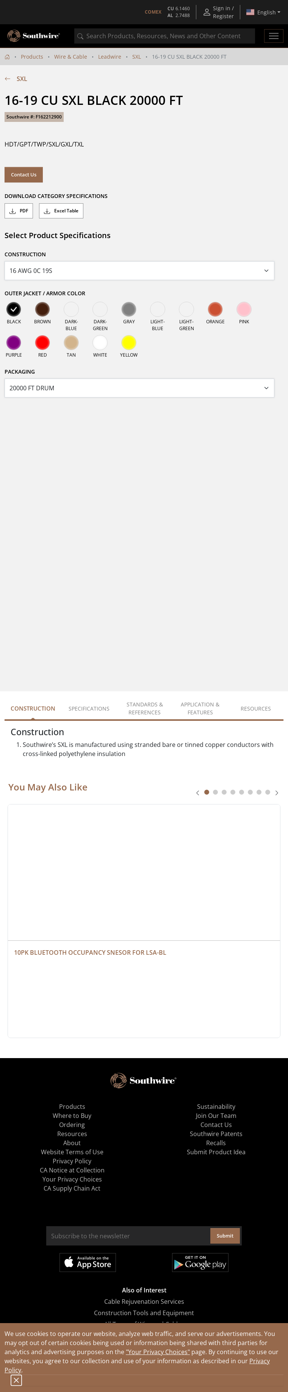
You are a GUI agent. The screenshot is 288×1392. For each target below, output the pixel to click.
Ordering (72, 1125)
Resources (72, 1134)
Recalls (216, 1143)
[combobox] (164, 36)
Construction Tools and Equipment (144, 1313)
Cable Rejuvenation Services (144, 1301)
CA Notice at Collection (72, 1170)
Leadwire (109, 56)
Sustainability (216, 1106)
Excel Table (61, 210)
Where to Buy (72, 1115)
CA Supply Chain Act (72, 1188)
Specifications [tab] (89, 708)
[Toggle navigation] (273, 36)
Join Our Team (216, 1115)
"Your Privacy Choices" (158, 1352)
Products (32, 56)
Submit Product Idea (216, 1152)
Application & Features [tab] (200, 708)
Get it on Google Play (200, 1262)
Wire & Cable (70, 56)
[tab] (206, 792)
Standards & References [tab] (145, 708)
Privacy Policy (72, 1161)
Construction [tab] (33, 708)
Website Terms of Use (72, 1152)
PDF (18, 210)
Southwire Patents (216, 1134)
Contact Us (23, 174)
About (72, 1143)
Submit (225, 1235)
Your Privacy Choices (72, 1179)
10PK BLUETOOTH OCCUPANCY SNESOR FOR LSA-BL (90, 952)
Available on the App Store (87, 1262)
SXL (136, 56)
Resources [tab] (256, 708)
